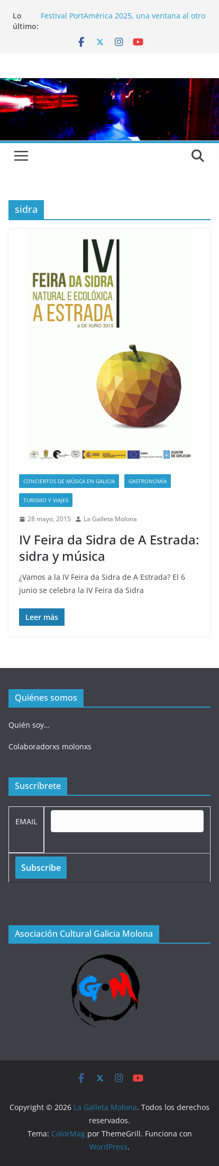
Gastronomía (148, 481)
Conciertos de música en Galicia (69, 481)
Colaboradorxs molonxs (50, 746)
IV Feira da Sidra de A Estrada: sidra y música (109, 548)
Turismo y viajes (45, 500)
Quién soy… (29, 725)
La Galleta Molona (110, 518)
